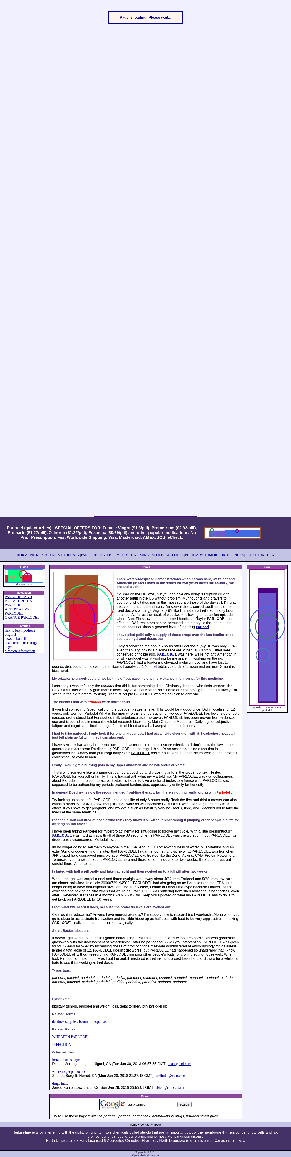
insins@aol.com (179, 1064)
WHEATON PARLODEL (71, 1037)
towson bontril (15, 639)
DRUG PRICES (232, 555)
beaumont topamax (93, 1021)
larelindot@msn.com (170, 1076)
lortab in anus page (66, 1060)
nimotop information (20, 651)
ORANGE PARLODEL (22, 617)
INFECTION (61, 1044)
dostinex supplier (64, 1021)
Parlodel (202, 627)
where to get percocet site (70, 1071)
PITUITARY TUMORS (202, 555)
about (157, 1124)
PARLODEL (14, 613)
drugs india (60, 1083)
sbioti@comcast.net (170, 1087)
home (133, 1124)
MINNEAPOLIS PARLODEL (162, 555)
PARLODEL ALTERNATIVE (17, 607)
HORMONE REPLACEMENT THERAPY (48, 555)
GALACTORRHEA (259, 555)
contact (145, 1124)
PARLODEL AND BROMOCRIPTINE (110, 555)
